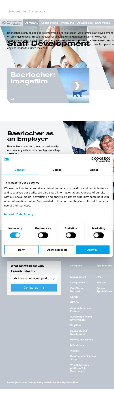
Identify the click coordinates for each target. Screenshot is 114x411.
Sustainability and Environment (81, 318)
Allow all (92, 249)
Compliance (77, 282)
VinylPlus (75, 325)
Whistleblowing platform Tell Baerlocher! (79, 368)
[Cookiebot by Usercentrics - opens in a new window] (94, 159)
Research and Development (78, 332)
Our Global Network (76, 289)
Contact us (34, 288)
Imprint (11, 382)
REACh (74, 302)
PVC (99, 276)
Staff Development (70, 29)
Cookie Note (71, 382)
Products (67, 22)
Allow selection (57, 249)
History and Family (81, 339)
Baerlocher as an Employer (47, 29)
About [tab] (94, 169)
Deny (21, 249)
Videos (74, 350)
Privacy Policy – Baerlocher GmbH (46, 382)
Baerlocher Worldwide (14, 22)
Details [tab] (57, 169)
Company (31, 22)
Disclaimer (21, 382)
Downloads (85, 22)
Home (10, 29)
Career (29, 29)
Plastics (101, 282)
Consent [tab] (19, 169)
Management (78, 276)
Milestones (77, 345)
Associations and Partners (81, 309)
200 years (102, 22)
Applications (49, 22)
